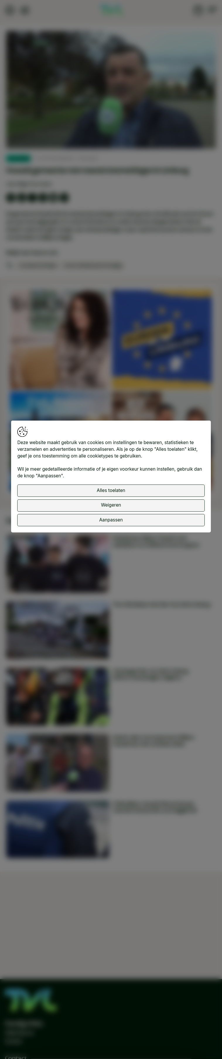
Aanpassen (111, 525)
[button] (112, 91)
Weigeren (111, 511)
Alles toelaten (111, 496)
